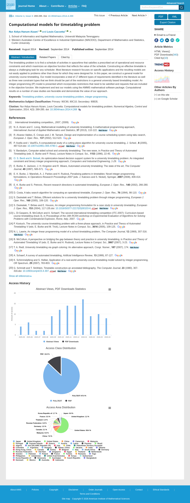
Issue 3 (29, 16)
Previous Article (118, 15)
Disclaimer (73, 489)
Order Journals (95, 489)
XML (174, 16)
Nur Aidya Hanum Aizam (23, 31)
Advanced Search (175, 3)
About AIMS (15, 489)
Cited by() (161, 58)
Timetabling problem (32, 96)
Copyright (53, 489)
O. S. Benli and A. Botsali (27, 158)
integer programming (96, 96)
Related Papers (47, 57)
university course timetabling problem (64, 96)
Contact (138, 489)
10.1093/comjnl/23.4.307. (39, 271)
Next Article (139, 15)
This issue (99, 15)
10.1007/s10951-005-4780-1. (46, 146)
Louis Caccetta (56, 31)
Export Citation (168, 22)
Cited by (65, 57)
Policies (35, 489)
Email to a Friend (166, 35)
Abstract (22, 57)
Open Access (119, 489)
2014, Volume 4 (16, 16)
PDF (161, 16)
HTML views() (162, 51)
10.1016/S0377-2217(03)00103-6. (77, 208)
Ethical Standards (161, 489)
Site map (66, 499)
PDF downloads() (166, 54)
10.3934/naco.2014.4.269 (60, 16)
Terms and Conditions (90, 494)
